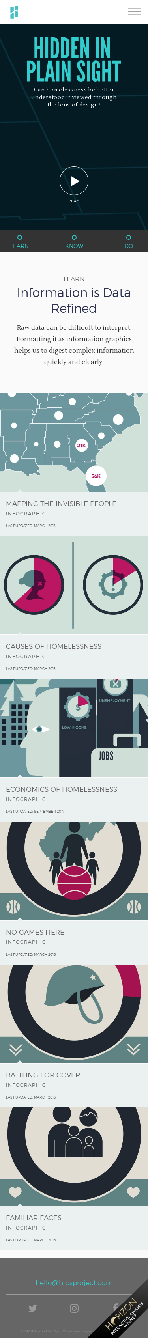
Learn (19, 242)
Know (74, 242)
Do (128, 242)
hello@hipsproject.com (74, 1283)
